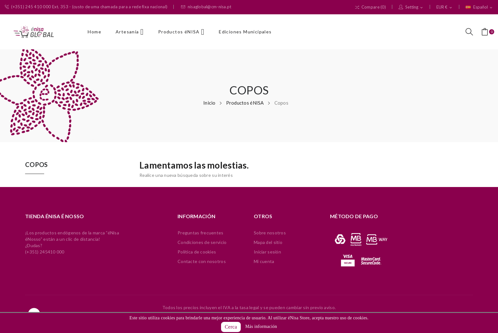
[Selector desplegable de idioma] (479, 7)
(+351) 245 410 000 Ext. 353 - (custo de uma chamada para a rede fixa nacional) (86, 6)
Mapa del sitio (268, 242)
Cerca (231, 327)
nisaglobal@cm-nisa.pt (206, 6)
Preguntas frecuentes (201, 232)
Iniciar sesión (267, 251)
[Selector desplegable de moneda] (444, 7)
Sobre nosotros (270, 232)
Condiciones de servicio (202, 242)
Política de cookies (197, 251)
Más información (261, 326)
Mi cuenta (264, 261)
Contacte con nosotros (202, 261)
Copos (36, 164)
